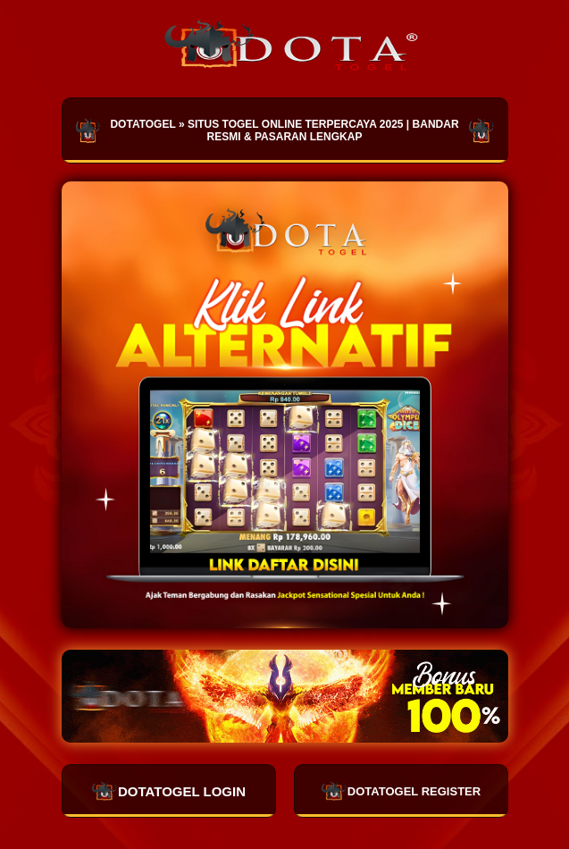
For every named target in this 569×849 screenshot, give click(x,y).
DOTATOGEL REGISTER (401, 791)
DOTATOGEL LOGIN (168, 791)
